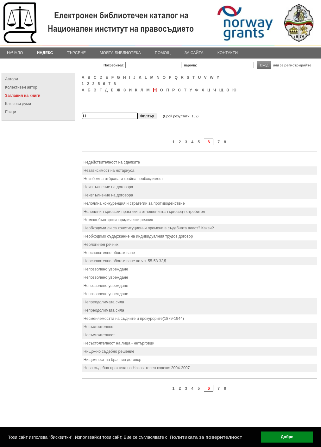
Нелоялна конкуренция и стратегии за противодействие (134, 203)
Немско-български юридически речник (118, 220)
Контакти (227, 53)
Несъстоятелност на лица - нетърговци (119, 343)
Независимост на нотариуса (109, 170)
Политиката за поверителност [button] (206, 437)
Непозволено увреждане (106, 269)
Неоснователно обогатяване (109, 253)
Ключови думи (18, 104)
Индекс (45, 53)
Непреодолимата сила (104, 302)
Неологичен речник (101, 244)
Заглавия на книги (22, 95)
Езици (10, 112)
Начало (15, 53)
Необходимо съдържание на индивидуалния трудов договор (138, 236)
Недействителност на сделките (112, 162)
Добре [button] (287, 437)
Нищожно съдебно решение (109, 351)
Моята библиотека (120, 53)
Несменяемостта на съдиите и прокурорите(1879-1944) (134, 318)
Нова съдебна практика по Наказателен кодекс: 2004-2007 (137, 368)
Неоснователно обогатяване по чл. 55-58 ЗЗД (125, 261)
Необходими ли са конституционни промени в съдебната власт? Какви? (149, 228)
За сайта (194, 53)
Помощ (163, 53)
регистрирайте (298, 65)
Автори (11, 79)
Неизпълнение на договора (108, 187)
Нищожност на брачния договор (113, 359)
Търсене (76, 53)
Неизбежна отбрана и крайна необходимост (123, 179)
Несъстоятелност (99, 327)
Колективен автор (21, 87)
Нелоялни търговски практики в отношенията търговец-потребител (144, 211)
